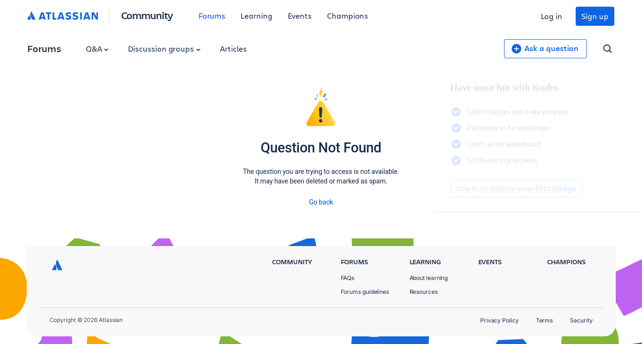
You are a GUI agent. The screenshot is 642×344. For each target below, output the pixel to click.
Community (147, 15)
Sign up (594, 16)
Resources (424, 291)
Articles (233, 48)
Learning (256, 16)
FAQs (348, 277)
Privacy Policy (499, 320)
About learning (429, 277)
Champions (347, 16)
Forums (212, 16)
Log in (552, 16)
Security (581, 320)
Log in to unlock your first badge (434, 188)
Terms (544, 320)
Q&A (97, 48)
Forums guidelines (365, 291)
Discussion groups (164, 48)
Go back (321, 202)
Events (300, 16)
